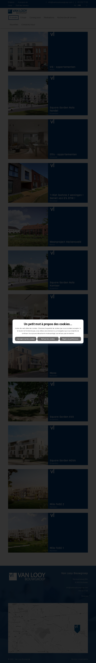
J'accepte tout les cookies (26, 339)
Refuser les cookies (48, 339)
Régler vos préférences (70, 339)
